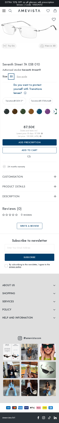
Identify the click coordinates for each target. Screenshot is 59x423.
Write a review (29, 225)
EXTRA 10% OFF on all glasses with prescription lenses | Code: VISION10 (29, 3)
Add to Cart (30, 150)
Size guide (22, 76)
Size (5, 76)
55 (11, 76)
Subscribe (30, 257)
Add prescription (30, 142)
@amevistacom (29, 338)
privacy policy (15, 267)
